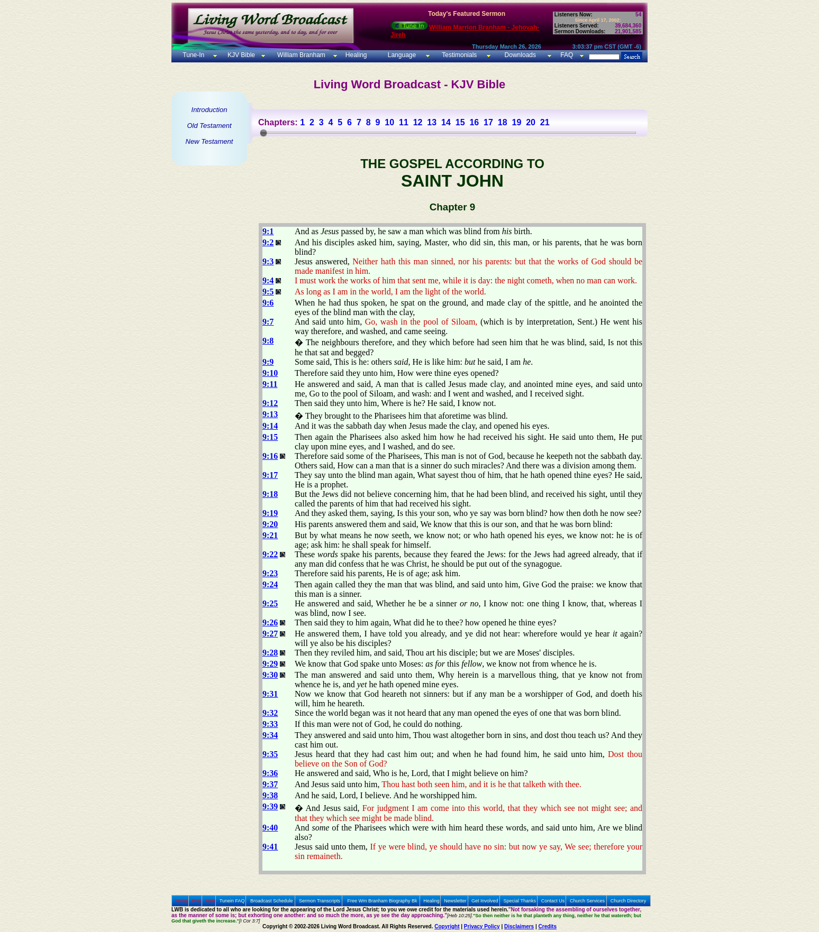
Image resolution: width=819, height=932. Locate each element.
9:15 (270, 436)
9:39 (270, 806)
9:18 (270, 494)
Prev (197, 900)
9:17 (270, 474)
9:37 (270, 784)
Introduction (210, 110)
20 (530, 122)
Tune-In (193, 55)
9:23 (270, 573)
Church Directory (629, 900)
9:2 (268, 242)
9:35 (270, 754)
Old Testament (209, 126)
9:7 (268, 321)
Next (210, 900)
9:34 (270, 735)
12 (418, 122)
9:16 (270, 455)
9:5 (268, 291)
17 (488, 122)
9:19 (270, 513)
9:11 (269, 384)
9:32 (270, 712)
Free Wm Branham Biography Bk (382, 900)
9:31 (270, 693)
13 (431, 122)
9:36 (270, 773)
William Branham (300, 55)
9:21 (270, 535)
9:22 (270, 554)
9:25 (270, 603)
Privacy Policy (482, 926)
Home (181, 900)
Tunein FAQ (232, 900)
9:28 (270, 652)
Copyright (446, 926)
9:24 (270, 584)
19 (516, 122)
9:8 (268, 340)
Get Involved (484, 900)
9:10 (270, 372)
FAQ (566, 55)
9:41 (270, 846)
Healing (355, 55)
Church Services (587, 900)
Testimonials (459, 55)
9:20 (270, 524)
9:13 (270, 414)
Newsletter (455, 900)
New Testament (209, 141)
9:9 (268, 361)
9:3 (268, 261)
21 (545, 122)
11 (403, 122)
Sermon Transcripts (319, 900)
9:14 (270, 425)
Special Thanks (520, 900)
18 (502, 122)
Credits (548, 926)
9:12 (270, 403)
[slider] (263, 132)
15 (460, 122)
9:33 (270, 723)
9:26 (270, 622)
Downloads (520, 55)
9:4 (268, 280)
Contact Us (553, 900)
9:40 (270, 827)
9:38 (270, 795)
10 (389, 122)
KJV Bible (240, 55)
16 (474, 122)
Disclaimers (519, 926)
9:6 (268, 302)
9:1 (268, 231)
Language (401, 55)
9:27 (270, 633)
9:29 (270, 663)
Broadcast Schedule (271, 900)
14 (446, 122)
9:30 (270, 674)
